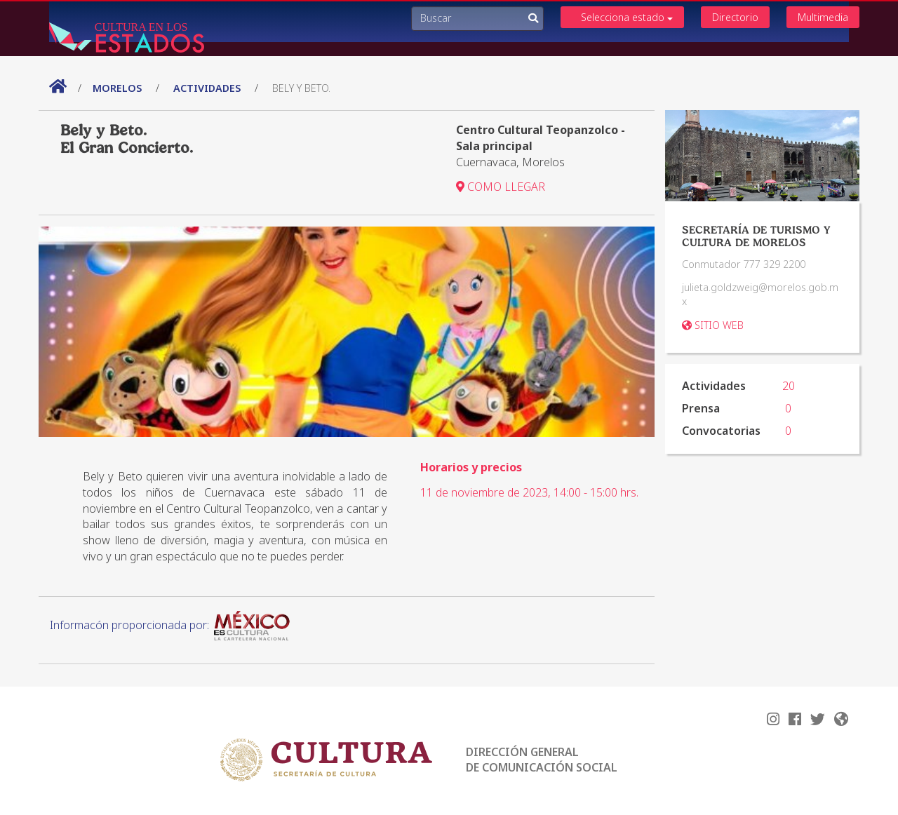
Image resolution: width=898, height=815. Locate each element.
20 (788, 385)
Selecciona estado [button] (627, 17)
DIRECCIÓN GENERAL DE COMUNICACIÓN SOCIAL (541, 760)
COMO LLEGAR (500, 186)
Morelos (119, 88)
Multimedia (823, 17)
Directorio (735, 17)
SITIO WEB (713, 325)
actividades (207, 88)
